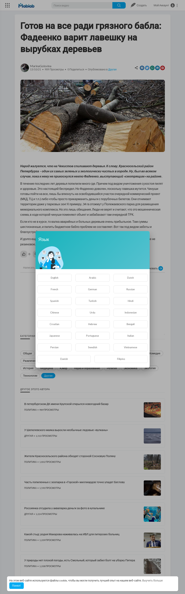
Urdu (92, 312)
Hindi (130, 300)
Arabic (92, 277)
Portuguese (92, 335)
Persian (54, 347)
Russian (130, 289)
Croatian (54, 324)
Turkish (92, 300)
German (92, 289)
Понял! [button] (16, 585)
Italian (130, 335)
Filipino (121, 358)
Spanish (54, 300)
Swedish (92, 347)
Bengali (131, 324)
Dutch (130, 277)
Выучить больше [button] (152, 580)
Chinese (54, 312)
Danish (64, 358)
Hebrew (92, 324)
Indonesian (131, 312)
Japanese (54, 335)
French (54, 289)
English (54, 277)
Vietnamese (130, 347)
